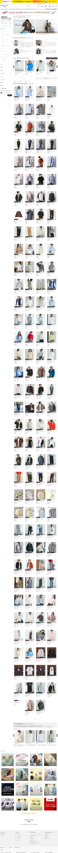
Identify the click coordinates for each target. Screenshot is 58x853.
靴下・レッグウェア (6, 57)
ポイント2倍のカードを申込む (35, 846)
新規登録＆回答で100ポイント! (42, 3)
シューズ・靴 (6, 51)
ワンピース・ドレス (6, 40)
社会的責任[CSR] (12, 850)
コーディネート (46, 78)
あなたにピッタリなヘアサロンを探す (6, 846)
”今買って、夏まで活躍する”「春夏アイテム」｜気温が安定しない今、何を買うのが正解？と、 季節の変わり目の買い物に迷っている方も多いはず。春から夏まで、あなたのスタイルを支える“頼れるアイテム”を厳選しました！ (27, 44)
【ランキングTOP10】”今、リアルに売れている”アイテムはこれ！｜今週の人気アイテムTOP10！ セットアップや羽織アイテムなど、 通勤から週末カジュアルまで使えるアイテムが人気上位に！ (49, 44)
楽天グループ (50, 3)
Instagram (46, 830)
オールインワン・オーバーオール (6, 46)
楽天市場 (55, 3)
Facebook (46, 829)
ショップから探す (18, 829)
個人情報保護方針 (6, 850)
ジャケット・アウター (6, 34)
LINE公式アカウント (48, 832)
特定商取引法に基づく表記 (34, 835)
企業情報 (2, 850)
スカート (6, 42)
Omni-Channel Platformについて (35, 837)
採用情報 (16, 850)
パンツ (6, 37)
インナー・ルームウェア (6, 54)
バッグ (6, 49)
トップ (14, 15)
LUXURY (2, 829)
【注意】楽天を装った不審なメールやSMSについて (29, 807)
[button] (19, 68)
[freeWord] (6, 26)
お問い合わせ (32, 832)
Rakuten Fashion (18, 15)
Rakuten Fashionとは (33, 829)
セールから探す (17, 832)
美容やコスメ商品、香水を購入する (21, 846)
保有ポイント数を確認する (49, 846)
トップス (6, 32)
